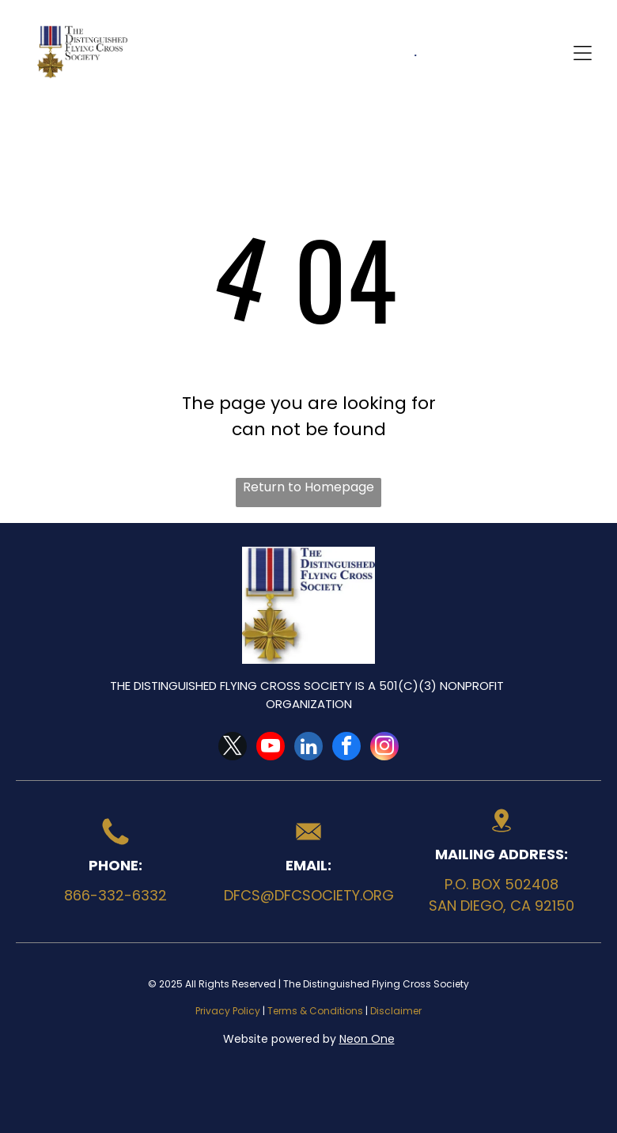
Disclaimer (396, 1010)
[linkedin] (308, 748)
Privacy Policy (227, 1010)
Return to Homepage (308, 487)
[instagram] (384, 748)
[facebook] (346, 748)
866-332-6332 (115, 895)
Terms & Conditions (315, 1010)
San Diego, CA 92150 (501, 905)
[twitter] (232, 748)
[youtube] (270, 748)
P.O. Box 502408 (501, 884)
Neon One (367, 1039)
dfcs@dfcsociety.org (309, 895)
